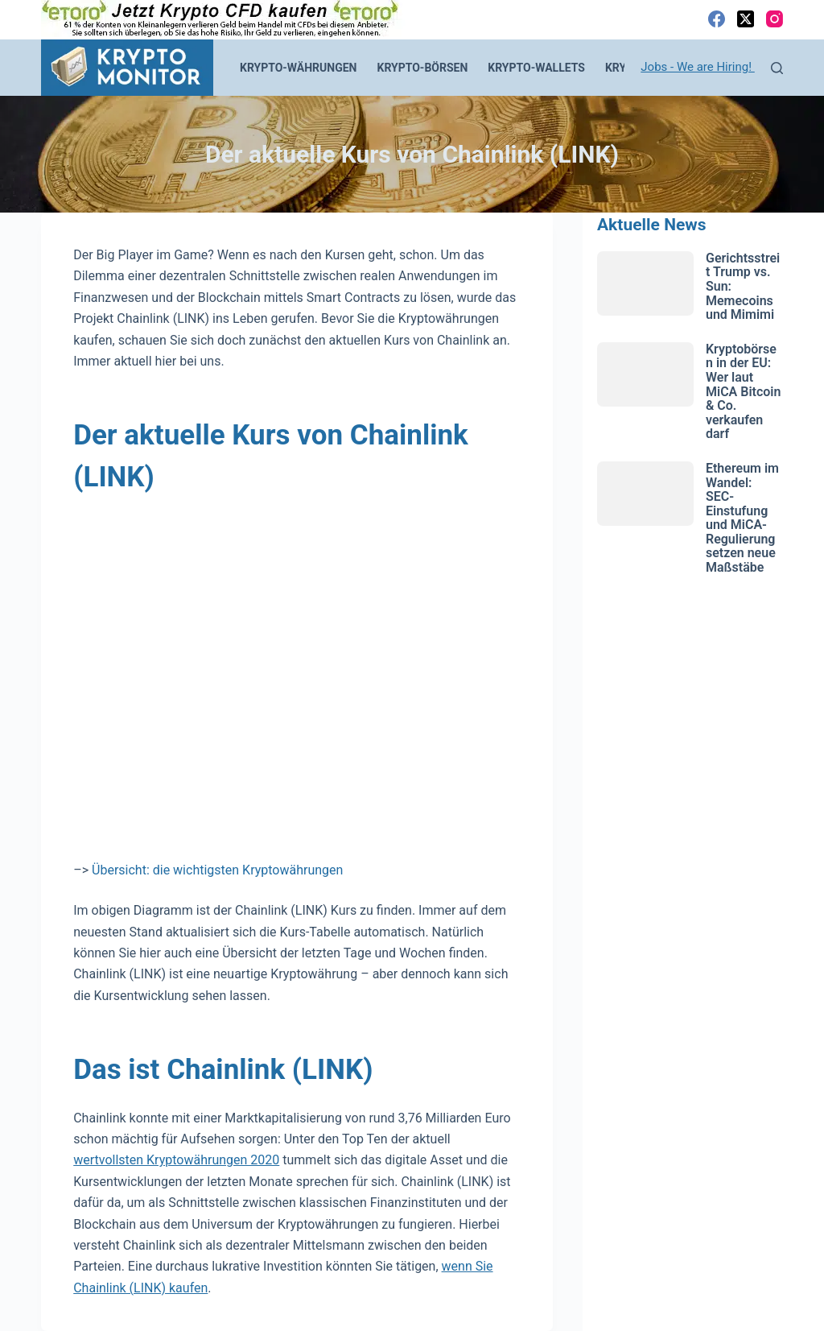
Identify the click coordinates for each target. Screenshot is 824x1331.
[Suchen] (777, 68)
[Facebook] (716, 18)
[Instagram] (774, 18)
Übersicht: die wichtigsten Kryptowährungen (217, 870)
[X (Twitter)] (745, 18)
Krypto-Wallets (536, 67)
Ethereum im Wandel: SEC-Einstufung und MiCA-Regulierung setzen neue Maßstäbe (742, 518)
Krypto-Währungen (298, 67)
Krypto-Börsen (422, 67)
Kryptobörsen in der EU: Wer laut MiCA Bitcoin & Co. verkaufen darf (743, 391)
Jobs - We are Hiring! (698, 67)
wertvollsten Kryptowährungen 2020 (176, 1160)
